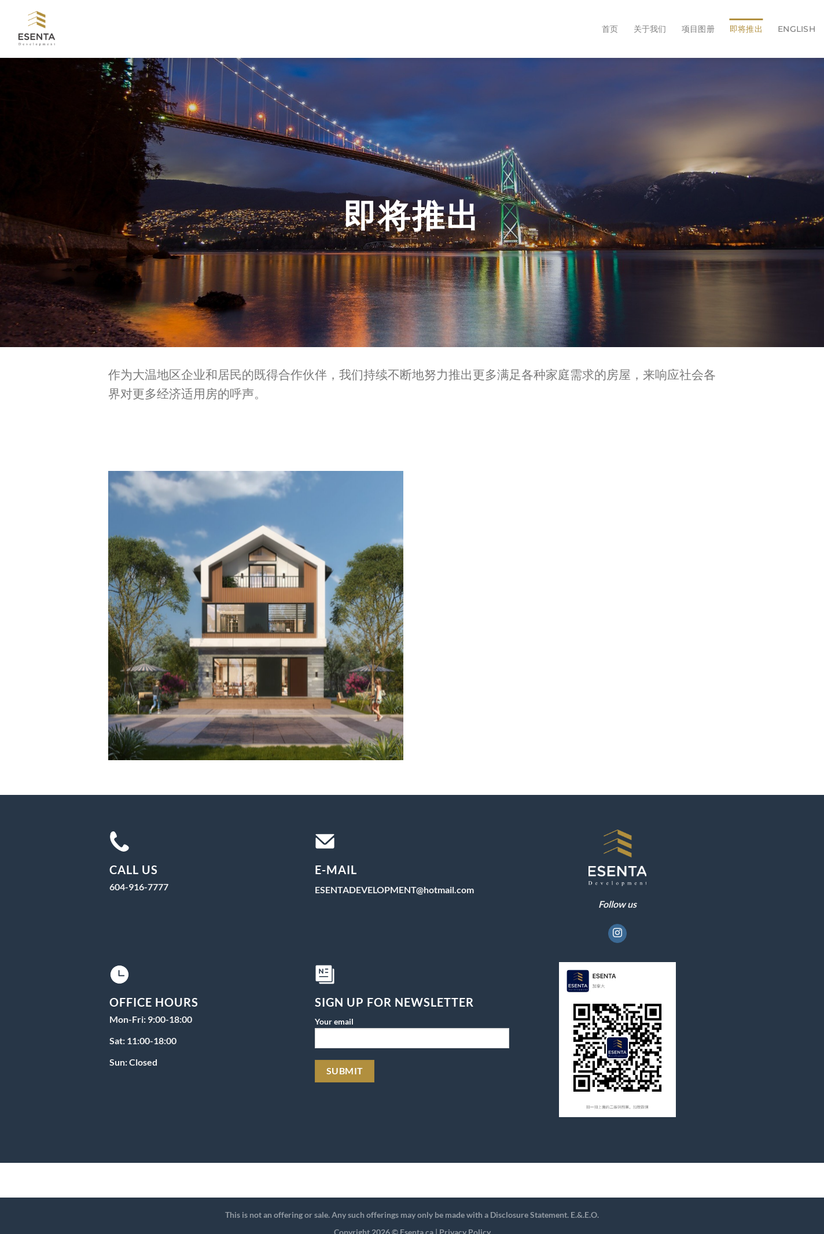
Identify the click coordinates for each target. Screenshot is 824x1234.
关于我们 (650, 29)
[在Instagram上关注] (617, 934)
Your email (412, 1036)
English (796, 29)
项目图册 (698, 29)
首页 (610, 29)
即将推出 (746, 29)
